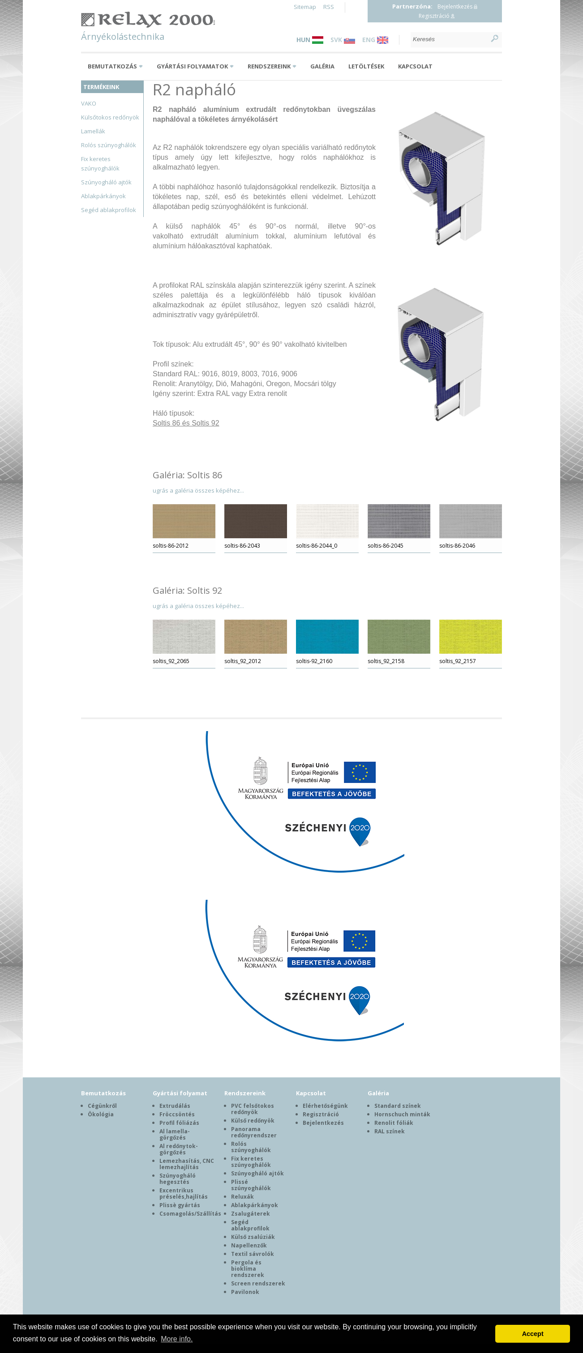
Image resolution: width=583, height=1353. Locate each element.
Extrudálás (174, 1106)
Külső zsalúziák (253, 1237)
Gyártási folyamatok (192, 66)
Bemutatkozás (112, 66)
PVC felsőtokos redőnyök (252, 1109)
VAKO (88, 103)
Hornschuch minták (402, 1114)
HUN (309, 39)
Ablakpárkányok (103, 196)
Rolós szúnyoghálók (108, 145)
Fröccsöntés (177, 1114)
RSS (328, 7)
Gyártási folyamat (180, 1093)
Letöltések (366, 66)
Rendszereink (269, 66)
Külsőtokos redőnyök (110, 117)
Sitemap (305, 7)
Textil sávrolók (252, 1254)
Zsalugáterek (250, 1213)
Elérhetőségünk (325, 1106)
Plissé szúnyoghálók (251, 1185)
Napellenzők (249, 1245)
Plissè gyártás (179, 1205)
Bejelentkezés (454, 6)
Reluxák (242, 1196)
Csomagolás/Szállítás (190, 1213)
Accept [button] (533, 1333)
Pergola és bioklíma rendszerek (247, 1269)
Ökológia (101, 1114)
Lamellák (93, 131)
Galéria (322, 66)
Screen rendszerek (258, 1283)
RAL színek (389, 1131)
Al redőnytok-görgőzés (178, 1149)
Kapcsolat (415, 66)
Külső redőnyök (252, 1120)
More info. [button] (177, 1339)
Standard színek (397, 1106)
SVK (342, 39)
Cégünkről (102, 1106)
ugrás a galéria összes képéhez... (198, 490)
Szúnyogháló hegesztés (177, 1179)
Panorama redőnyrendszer (254, 1132)
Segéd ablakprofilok (108, 210)
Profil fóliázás (179, 1123)
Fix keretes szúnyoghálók (251, 1162)
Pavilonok (245, 1292)
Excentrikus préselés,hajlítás (183, 1193)
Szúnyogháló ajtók (106, 182)
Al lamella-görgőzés (174, 1134)
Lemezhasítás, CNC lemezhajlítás (186, 1164)
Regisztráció (434, 16)
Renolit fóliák (393, 1123)
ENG (375, 39)
